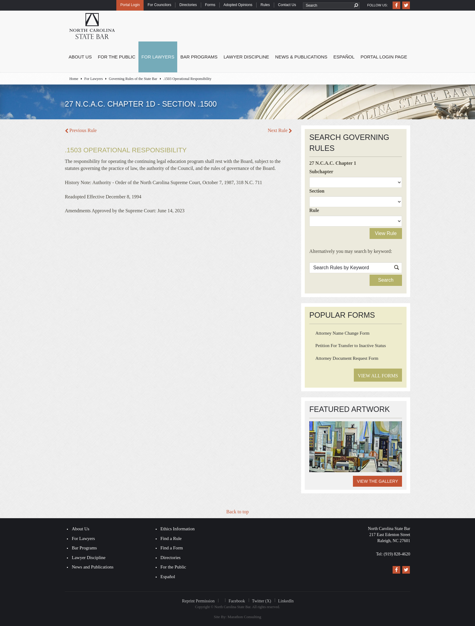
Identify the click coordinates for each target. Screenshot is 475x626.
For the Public (116, 56)
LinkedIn (286, 601)
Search (386, 280)
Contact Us (287, 5)
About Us (80, 56)
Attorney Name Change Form (342, 333)
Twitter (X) (261, 601)
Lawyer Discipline (246, 56)
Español (344, 56)
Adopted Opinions (238, 5)
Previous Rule (81, 130)
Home (73, 79)
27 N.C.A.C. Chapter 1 (332, 163)
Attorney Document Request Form (346, 358)
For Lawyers (157, 56)
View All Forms (378, 375)
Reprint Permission (198, 601)
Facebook (236, 601)
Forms (210, 5)
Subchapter (321, 171)
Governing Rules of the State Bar (133, 79)
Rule (314, 210)
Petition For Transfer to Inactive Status (350, 345)
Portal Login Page (383, 56)
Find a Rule (171, 538)
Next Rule (280, 130)
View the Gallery (377, 481)
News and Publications (92, 567)
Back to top (237, 511)
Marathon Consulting (244, 616)
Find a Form (172, 547)
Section (316, 191)
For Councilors (159, 5)
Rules (265, 5)
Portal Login (130, 5)
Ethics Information (178, 528)
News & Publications (301, 56)
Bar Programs (199, 56)
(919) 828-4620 (397, 554)
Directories (188, 5)
